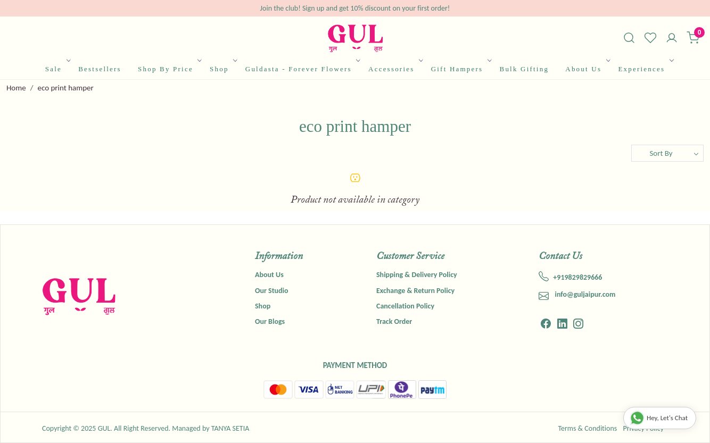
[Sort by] (667, 153)
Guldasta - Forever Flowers (302, 69)
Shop (223, 69)
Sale (57, 69)
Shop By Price (169, 69)
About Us (586, 69)
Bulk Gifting (524, 69)
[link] (629, 37)
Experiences (645, 69)
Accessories (395, 69)
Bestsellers (99, 69)
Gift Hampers (460, 69)
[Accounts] (671, 38)
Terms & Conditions (587, 428)
